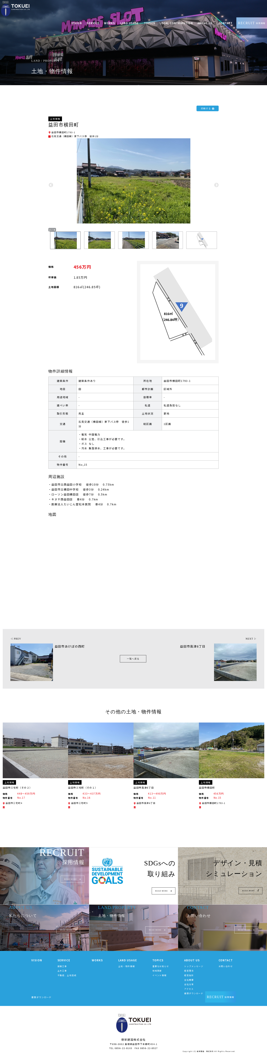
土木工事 (62, 971)
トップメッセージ (193, 966)
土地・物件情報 (126, 966)
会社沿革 (189, 984)
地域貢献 (157, 971)
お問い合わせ (226, 966)
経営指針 (189, 975)
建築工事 (62, 966)
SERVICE (64, 961)
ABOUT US (192, 961)
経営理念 (189, 971)
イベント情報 (159, 975)
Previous (50, 185)
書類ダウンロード (193, 993)
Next (216, 185)
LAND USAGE (127, 961)
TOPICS (158, 961)
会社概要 (189, 980)
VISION (36, 961)
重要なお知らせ (160, 966)
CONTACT (226, 961)
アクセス (189, 989)
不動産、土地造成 (67, 975)
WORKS (97, 961)
